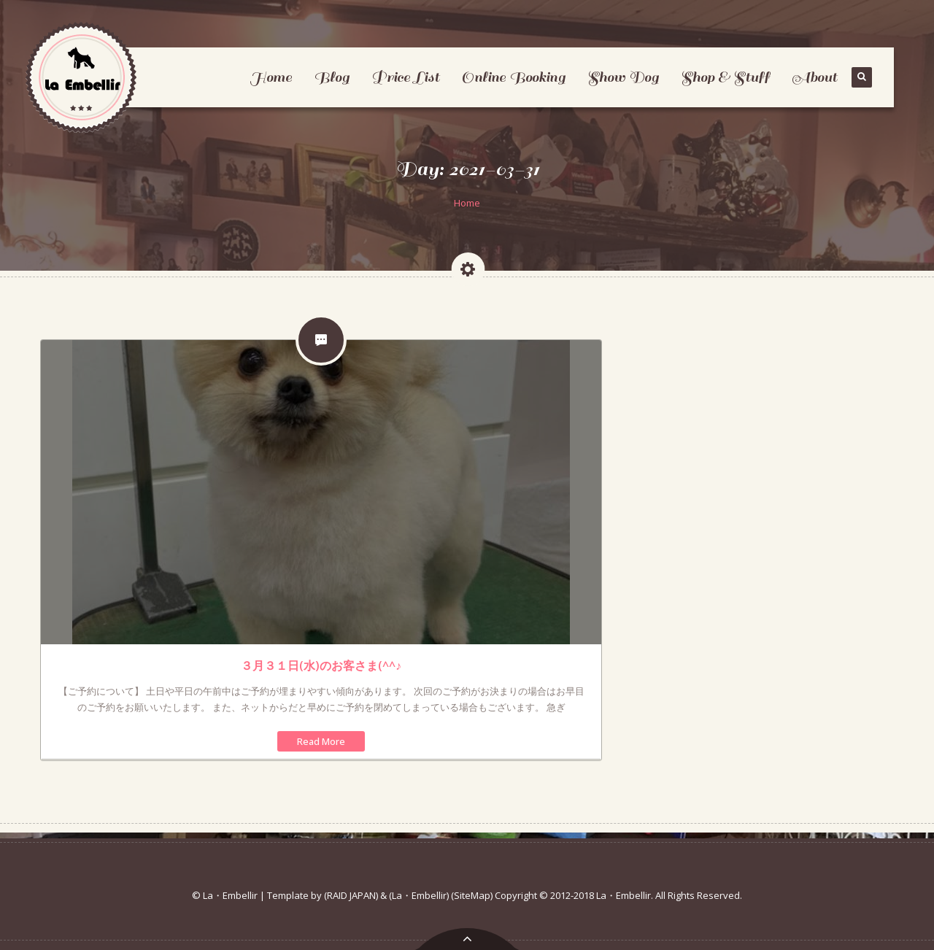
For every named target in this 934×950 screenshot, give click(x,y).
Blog (332, 77)
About (814, 77)
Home (271, 77)
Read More (321, 741)
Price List (405, 77)
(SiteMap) (472, 895)
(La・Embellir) (419, 895)
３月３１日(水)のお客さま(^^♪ (321, 665)
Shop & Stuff (725, 77)
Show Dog (623, 77)
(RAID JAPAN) (351, 895)
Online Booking (513, 77)
